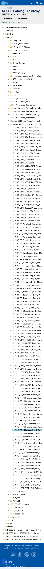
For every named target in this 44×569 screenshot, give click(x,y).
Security (20, 548)
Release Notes (27, 546)
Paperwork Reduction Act (33, 548)
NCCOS (9, 8)
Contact (17, 546)
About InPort (9, 546)
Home (4, 8)
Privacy (13, 548)
